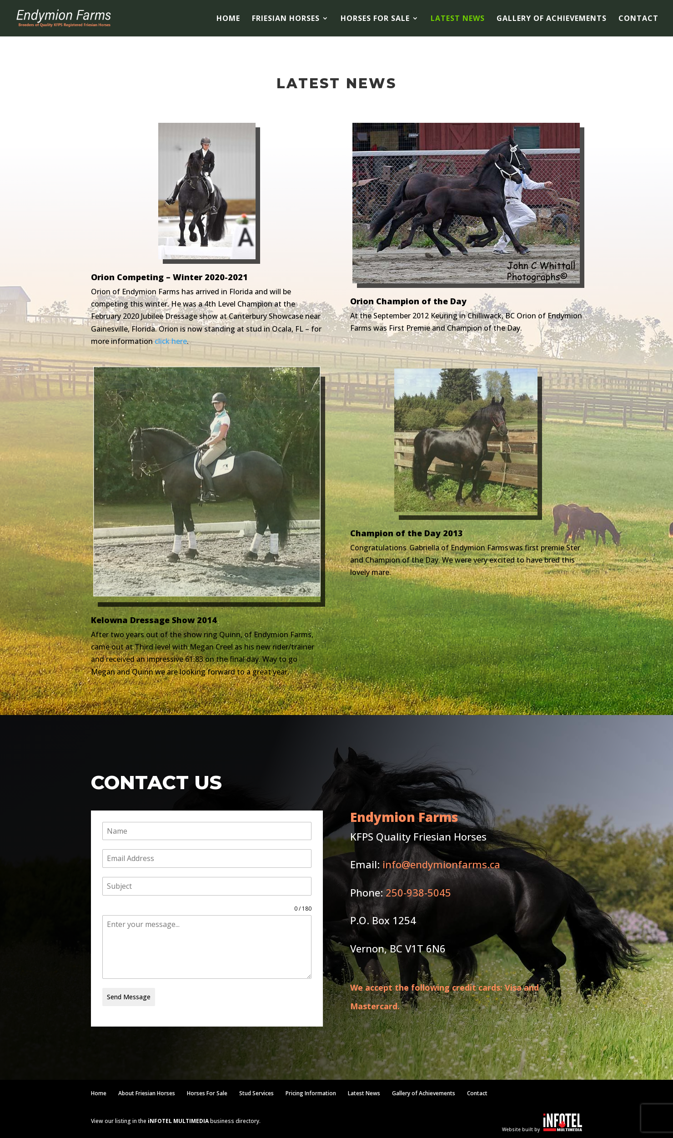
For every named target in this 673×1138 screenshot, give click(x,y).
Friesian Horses (286, 19)
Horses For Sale (375, 19)
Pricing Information (311, 1093)
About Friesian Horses (146, 1093)
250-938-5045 (418, 892)
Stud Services (256, 1093)
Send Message (129, 996)
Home (228, 19)
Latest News (458, 19)
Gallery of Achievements (552, 19)
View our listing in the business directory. (176, 1121)
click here (171, 341)
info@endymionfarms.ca (441, 864)
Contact (638, 19)
